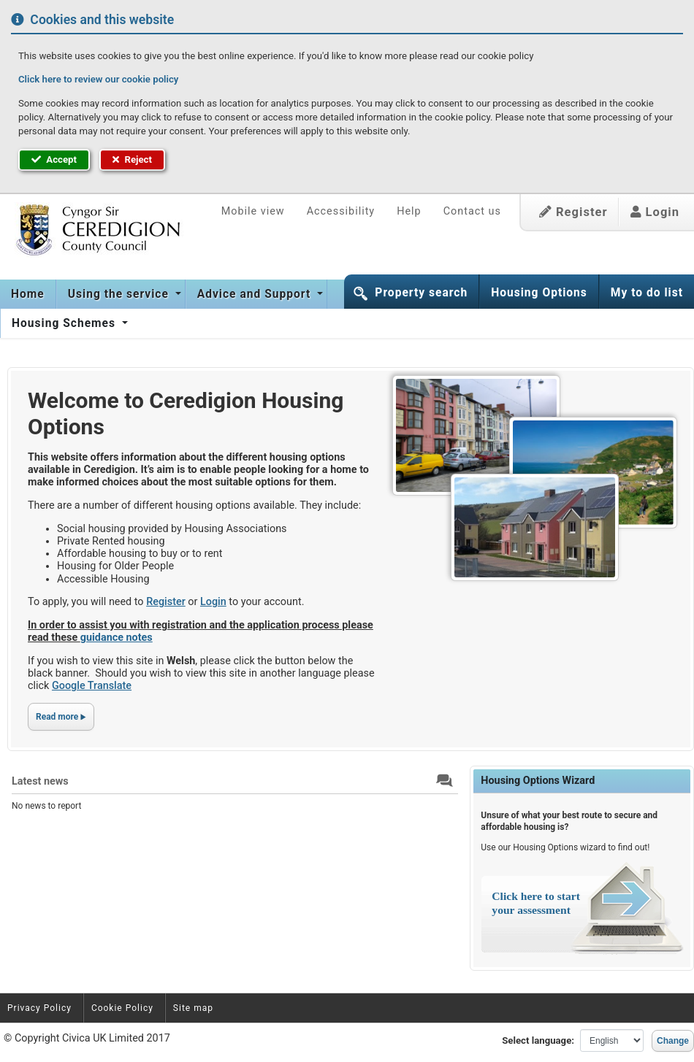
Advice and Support (255, 294)
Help (409, 211)
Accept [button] (54, 159)
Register (573, 212)
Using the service (120, 294)
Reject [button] (132, 159)
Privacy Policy (39, 1008)
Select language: (538, 1040)
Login (654, 212)
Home (28, 294)
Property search (421, 292)
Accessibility (341, 211)
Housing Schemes (65, 323)
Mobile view (253, 211)
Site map (193, 1008)
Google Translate (91, 686)
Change (673, 1041)
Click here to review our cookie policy (98, 79)
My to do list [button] (647, 292)
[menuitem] (28, 294)
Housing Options (539, 292)
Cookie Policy (122, 1008)
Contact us (472, 211)
